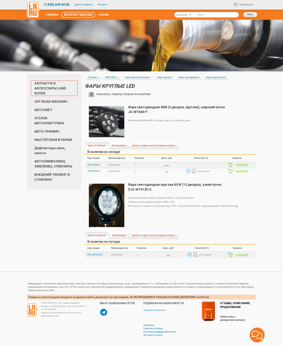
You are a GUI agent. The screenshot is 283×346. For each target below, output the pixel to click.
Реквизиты (148, 325)
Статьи (103, 14)
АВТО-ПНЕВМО (46, 131)
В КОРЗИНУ (242, 165)
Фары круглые (164, 77)
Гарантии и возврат (153, 328)
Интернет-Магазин (78, 14)
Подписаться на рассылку (154, 310)
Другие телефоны (83, 4)
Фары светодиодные (189, 77)
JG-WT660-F (93, 165)
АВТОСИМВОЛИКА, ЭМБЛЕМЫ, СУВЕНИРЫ (53, 163)
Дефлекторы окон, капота (49, 150)
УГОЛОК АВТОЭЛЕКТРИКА (49, 120)
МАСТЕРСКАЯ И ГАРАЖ (53, 140)
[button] (257, 335)
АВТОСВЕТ (43, 110)
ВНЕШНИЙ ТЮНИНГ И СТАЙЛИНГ (52, 177)
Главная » (93, 77)
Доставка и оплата (153, 335)
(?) (206, 158)
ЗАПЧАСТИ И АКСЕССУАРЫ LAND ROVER (50, 88)
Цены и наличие (97, 145)
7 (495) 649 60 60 (56, 4)
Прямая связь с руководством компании (232, 318)
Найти (250, 14)
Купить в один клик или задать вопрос (153, 145)
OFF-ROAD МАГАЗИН (50, 101)
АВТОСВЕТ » (111, 77)
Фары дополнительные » (138, 77)
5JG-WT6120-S (95, 254)
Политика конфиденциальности (159, 332)
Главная (52, 14)
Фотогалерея (119, 145)
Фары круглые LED (215, 77)
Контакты (102, 4)
